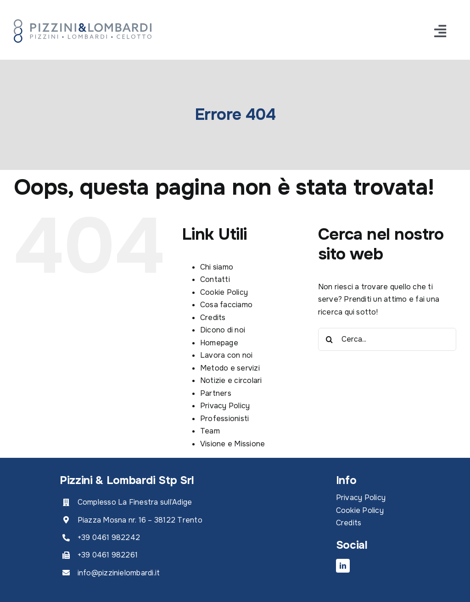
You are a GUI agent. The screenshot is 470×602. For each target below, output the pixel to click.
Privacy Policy (225, 406)
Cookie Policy (224, 292)
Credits (213, 317)
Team (210, 431)
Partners (215, 393)
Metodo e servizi (230, 368)
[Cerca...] (387, 339)
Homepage (219, 343)
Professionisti (224, 418)
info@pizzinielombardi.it (119, 573)
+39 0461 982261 (108, 555)
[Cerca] (329, 339)
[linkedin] (343, 566)
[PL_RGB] (82, 23)
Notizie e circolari (231, 380)
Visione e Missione (232, 444)
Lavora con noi (226, 355)
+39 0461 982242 (109, 537)
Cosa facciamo (226, 304)
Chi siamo (216, 267)
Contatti (215, 279)
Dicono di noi (222, 330)
